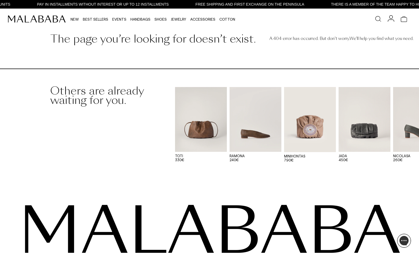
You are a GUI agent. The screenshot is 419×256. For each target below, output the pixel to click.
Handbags (140, 19)
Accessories (202, 19)
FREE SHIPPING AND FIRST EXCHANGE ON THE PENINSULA (251, 4)
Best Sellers (95, 19)
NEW (75, 19)
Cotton (227, 19)
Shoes (160, 19)
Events (119, 19)
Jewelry (178, 19)
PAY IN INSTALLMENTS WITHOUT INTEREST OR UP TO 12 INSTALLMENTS (105, 4)
